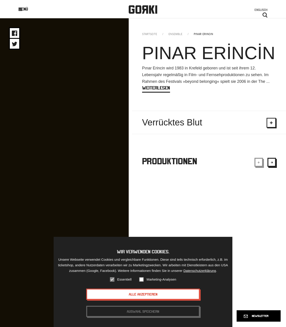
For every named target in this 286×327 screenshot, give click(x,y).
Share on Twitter (14, 44)
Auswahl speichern (143, 311)
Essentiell (124, 279)
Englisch (260, 10)
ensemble (175, 34)
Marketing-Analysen (161, 279)
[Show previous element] (258, 162)
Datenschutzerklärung (199, 271)
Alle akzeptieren (143, 294)
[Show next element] (271, 162)
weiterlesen (156, 88)
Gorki (143, 9)
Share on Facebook (14, 33)
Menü (27, 9)
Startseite (149, 34)
